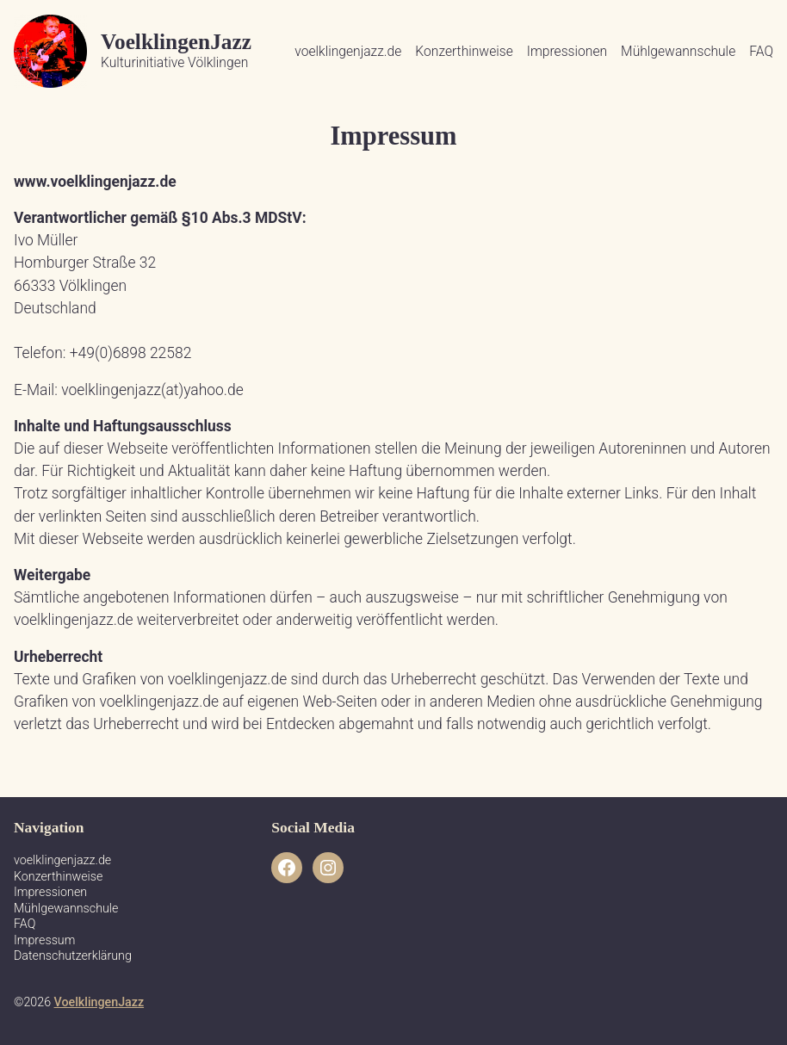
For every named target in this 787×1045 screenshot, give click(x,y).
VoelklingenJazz (176, 41)
